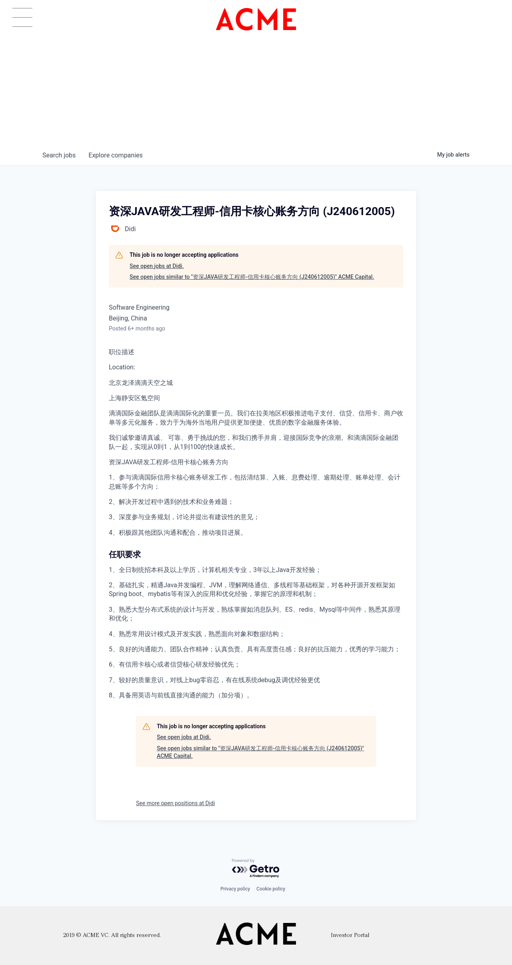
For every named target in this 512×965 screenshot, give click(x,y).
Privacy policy (235, 889)
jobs (59, 155)
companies (115, 155)
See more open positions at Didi (175, 803)
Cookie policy (270, 889)
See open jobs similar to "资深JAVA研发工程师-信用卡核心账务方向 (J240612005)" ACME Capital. (252, 277)
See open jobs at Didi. (157, 266)
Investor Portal (350, 936)
